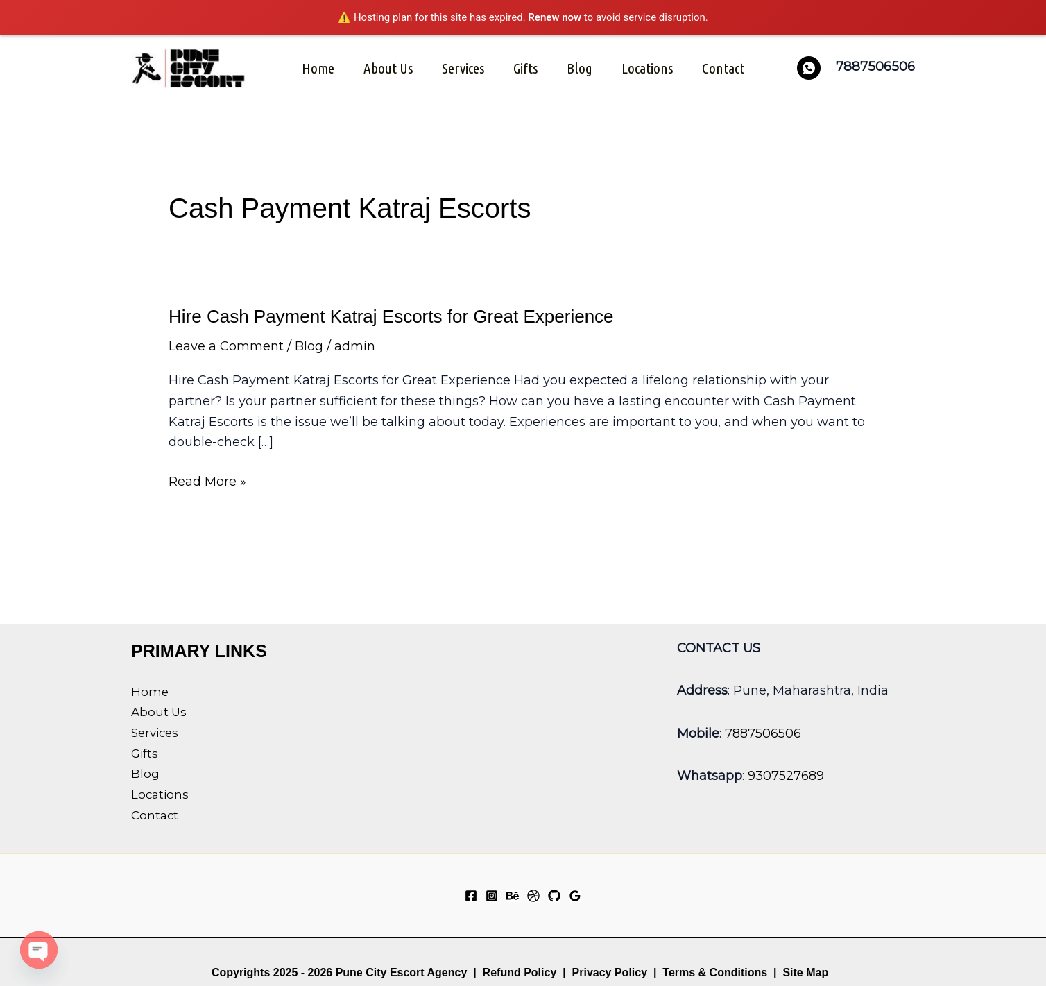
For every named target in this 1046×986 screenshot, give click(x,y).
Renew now (554, 17)
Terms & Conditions (713, 972)
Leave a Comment (226, 346)
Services (463, 68)
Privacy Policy (610, 972)
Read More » (207, 482)
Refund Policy (520, 972)
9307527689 (786, 775)
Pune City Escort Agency (402, 972)
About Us (388, 68)
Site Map (805, 972)
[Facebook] (471, 896)
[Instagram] (492, 896)
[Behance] (512, 896)
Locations (647, 68)
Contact (723, 68)
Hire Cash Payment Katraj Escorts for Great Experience (391, 316)
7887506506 (763, 733)
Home (318, 68)
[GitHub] (554, 896)
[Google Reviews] (575, 896)
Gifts (525, 68)
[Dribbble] (533, 896)
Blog (579, 68)
